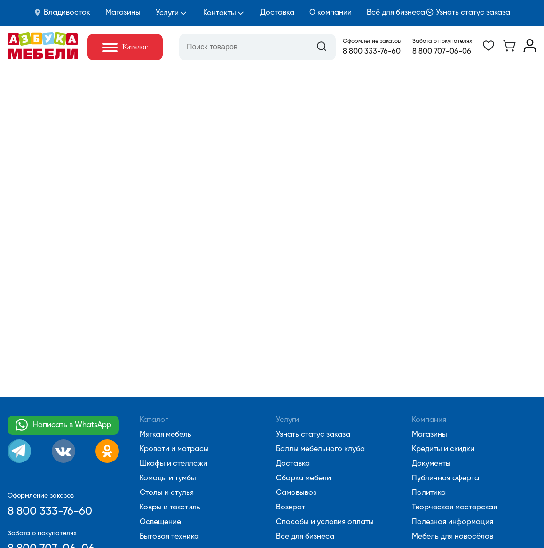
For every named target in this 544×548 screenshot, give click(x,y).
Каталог (154, 420)
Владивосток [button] (62, 12)
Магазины (123, 12)
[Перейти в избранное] (488, 50)
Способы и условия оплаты (325, 522)
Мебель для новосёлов (452, 536)
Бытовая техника (169, 536)
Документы (431, 464)
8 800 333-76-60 (372, 52)
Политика (429, 493)
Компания (429, 420)
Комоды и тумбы (168, 478)
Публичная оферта (445, 478)
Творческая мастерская (454, 507)
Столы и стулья (167, 493)
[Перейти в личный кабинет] (529, 50)
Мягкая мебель (165, 434)
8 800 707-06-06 (441, 52)
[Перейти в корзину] (509, 50)
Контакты (219, 13)
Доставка (277, 12)
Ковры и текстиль (170, 507)
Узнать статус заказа (468, 12)
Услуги (167, 13)
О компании (330, 12)
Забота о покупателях (442, 41)
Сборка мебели (303, 478)
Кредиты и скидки (443, 449)
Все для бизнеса (305, 536)
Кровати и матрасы (174, 449)
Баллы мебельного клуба (320, 449)
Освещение (160, 522)
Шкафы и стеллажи (173, 464)
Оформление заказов (372, 41)
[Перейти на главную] (43, 57)
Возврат (290, 507)
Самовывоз (296, 493)
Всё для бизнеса (396, 12)
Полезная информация (452, 522)
